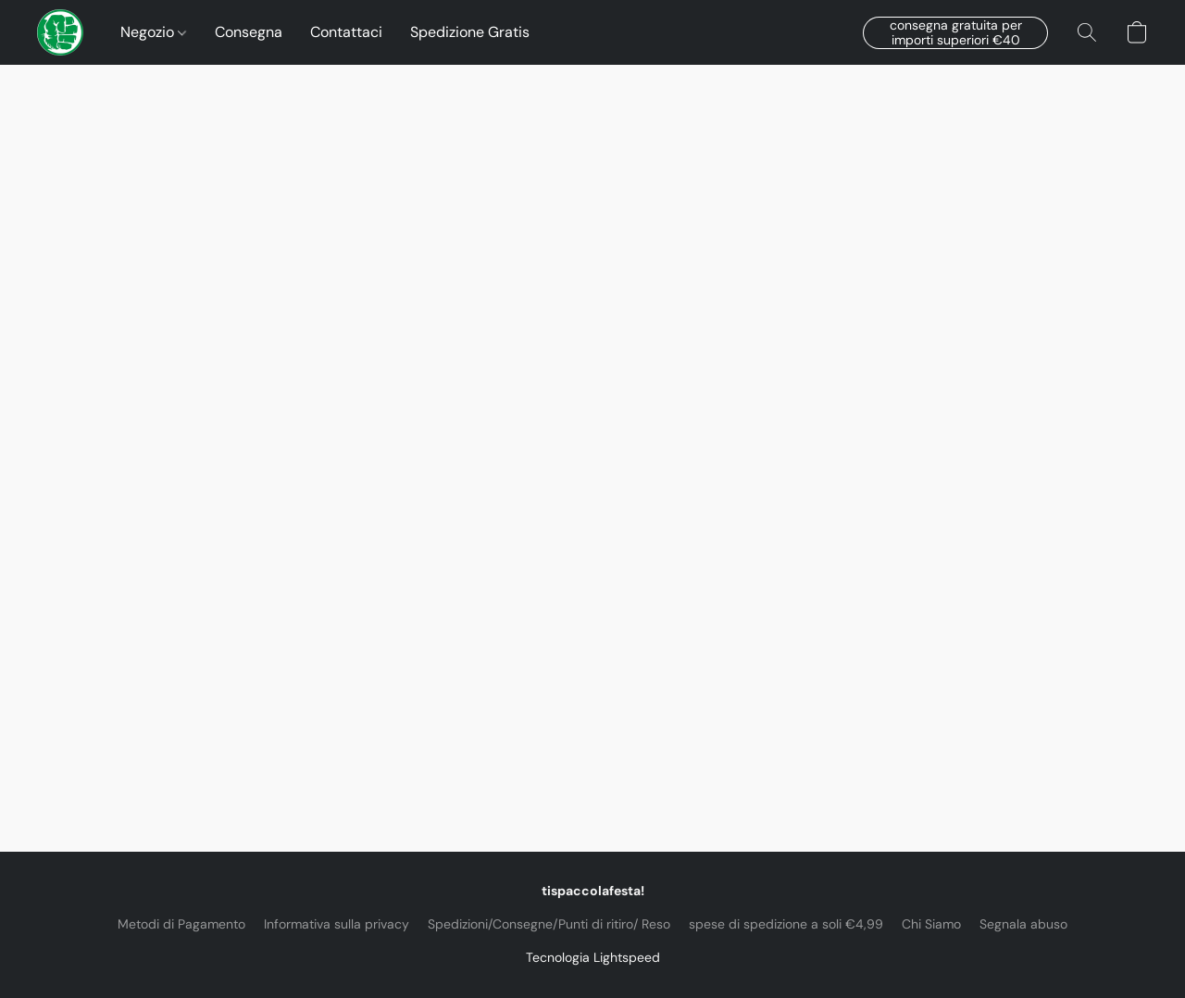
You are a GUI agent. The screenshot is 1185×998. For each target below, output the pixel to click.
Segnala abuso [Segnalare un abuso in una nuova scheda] (1023, 924)
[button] (60, 32)
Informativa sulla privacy (336, 924)
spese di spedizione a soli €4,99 (786, 924)
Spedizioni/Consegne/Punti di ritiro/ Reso (549, 924)
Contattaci (346, 32)
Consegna (248, 32)
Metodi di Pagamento (181, 924)
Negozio (153, 32)
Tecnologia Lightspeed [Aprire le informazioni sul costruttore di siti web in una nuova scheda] (593, 957)
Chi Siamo (931, 924)
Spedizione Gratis (470, 32)
